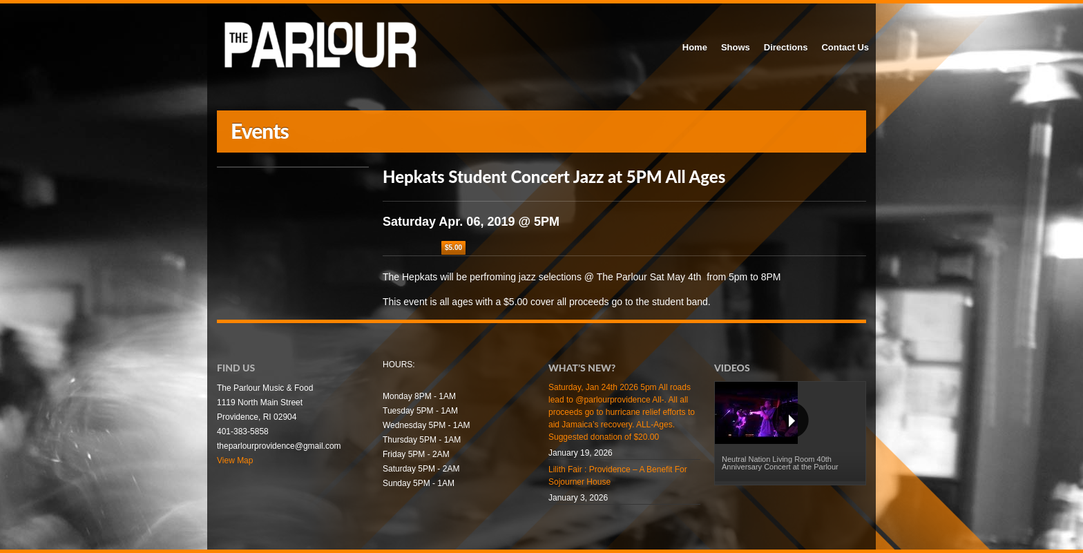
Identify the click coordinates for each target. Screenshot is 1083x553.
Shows (735, 47)
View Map (235, 460)
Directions (786, 47)
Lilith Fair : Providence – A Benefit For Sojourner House (617, 476)
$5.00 (453, 247)
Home (694, 47)
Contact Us (845, 47)
